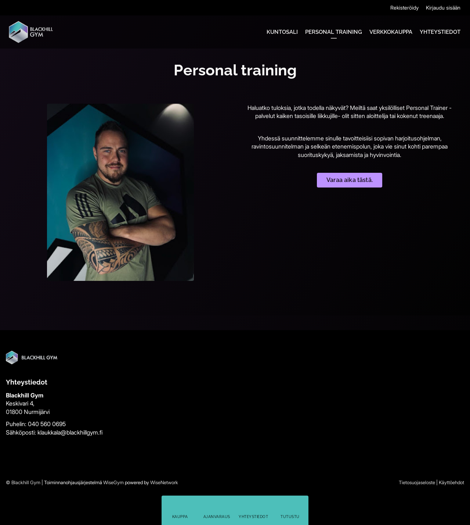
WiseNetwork (164, 482)
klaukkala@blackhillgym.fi (69, 432)
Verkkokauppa (390, 32)
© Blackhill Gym (23, 482)
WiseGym (113, 482)
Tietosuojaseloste (417, 482)
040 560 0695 (47, 424)
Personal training (333, 32)
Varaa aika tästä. (349, 179)
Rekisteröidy (404, 7)
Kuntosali (282, 32)
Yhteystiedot (440, 32)
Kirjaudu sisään (443, 7)
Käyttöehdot (451, 482)
